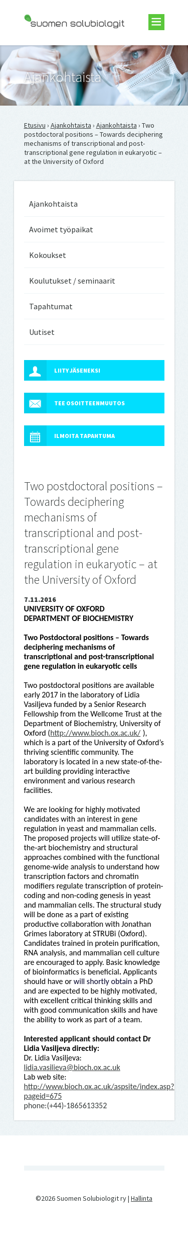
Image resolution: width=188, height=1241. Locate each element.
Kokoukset (47, 255)
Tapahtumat (51, 306)
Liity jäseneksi (62, 370)
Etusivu (35, 125)
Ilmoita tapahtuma (69, 435)
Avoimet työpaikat (61, 229)
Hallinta (141, 1198)
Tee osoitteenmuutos (74, 403)
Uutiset (42, 332)
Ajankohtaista (71, 125)
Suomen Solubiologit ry (59, 48)
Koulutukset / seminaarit (72, 281)
